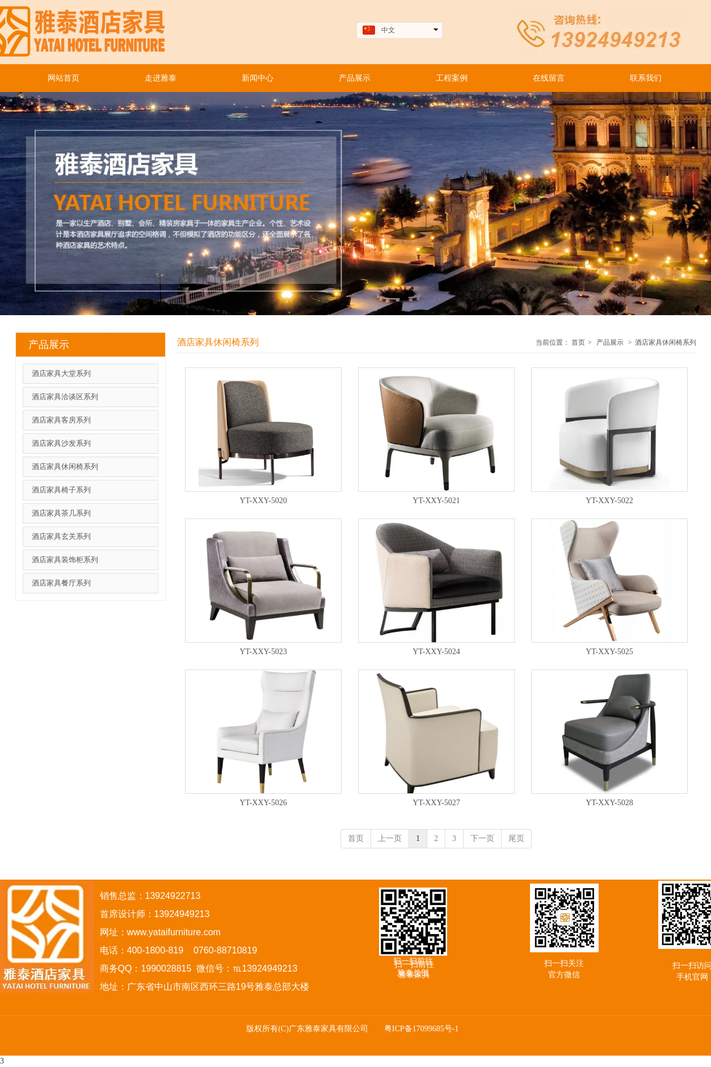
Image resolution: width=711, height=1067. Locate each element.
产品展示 (610, 342)
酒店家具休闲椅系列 (665, 342)
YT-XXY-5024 (436, 651)
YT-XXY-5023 (263, 651)
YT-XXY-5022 (609, 500)
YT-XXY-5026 (263, 802)
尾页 (516, 838)
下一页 (482, 838)
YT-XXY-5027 (436, 802)
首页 (578, 342)
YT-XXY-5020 (263, 500)
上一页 (390, 838)
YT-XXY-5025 (609, 651)
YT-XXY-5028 (609, 802)
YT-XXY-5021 (436, 500)
